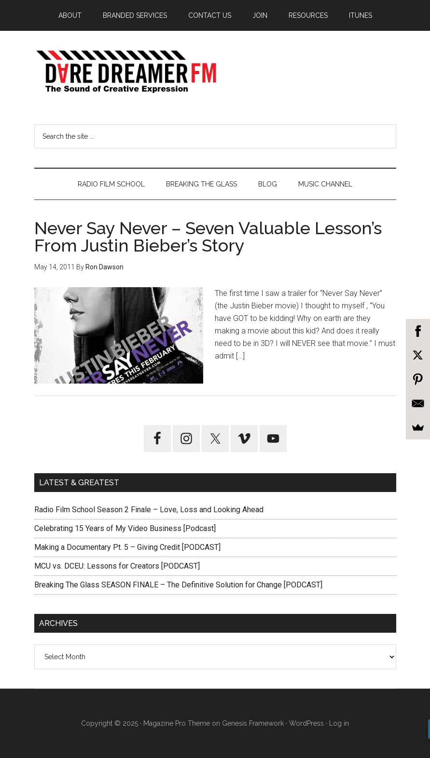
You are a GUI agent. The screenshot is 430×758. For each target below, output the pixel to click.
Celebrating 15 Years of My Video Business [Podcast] (125, 528)
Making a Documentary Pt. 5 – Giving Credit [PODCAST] (127, 547)
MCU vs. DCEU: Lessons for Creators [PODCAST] (117, 566)
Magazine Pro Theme (176, 723)
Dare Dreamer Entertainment (215, 71)
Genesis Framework (253, 723)
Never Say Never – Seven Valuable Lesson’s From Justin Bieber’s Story (208, 236)
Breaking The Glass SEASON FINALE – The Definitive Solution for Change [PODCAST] (178, 584)
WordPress (306, 723)
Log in (339, 723)
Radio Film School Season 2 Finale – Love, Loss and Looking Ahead (149, 509)
